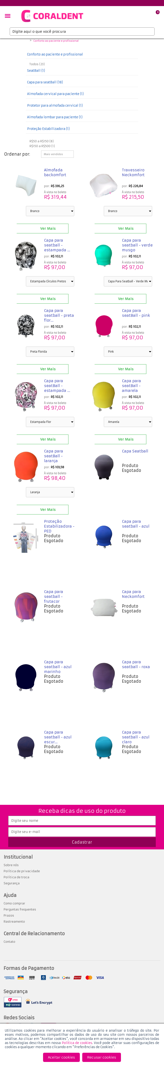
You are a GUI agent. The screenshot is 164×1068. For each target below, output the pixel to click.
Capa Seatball (135, 451)
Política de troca (16, 877)
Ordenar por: (17, 154)
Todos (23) (37, 64)
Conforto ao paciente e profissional (56, 41)
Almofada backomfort (55, 172)
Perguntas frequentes (20, 909)
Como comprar (14, 903)
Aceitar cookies (61, 1057)
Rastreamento (14, 921)
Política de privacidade (22, 871)
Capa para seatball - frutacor (53, 596)
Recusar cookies (101, 1057)
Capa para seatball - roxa (136, 664)
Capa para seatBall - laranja (53, 456)
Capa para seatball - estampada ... (57, 245)
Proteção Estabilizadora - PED (59, 526)
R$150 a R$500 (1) (42, 146)
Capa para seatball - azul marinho (58, 667)
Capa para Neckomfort (133, 594)
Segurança (12, 883)
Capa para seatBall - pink (136, 313)
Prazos (9, 915)
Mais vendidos (53, 154)
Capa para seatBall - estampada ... (57, 386)
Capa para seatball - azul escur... (58, 737)
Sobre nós (11, 865)
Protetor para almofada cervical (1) (55, 105)
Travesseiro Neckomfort (133, 172)
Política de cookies (77, 1043)
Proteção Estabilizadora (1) (48, 129)
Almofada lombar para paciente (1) (54, 117)
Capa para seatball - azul (135, 524)
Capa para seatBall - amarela (131, 386)
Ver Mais (48, 228)
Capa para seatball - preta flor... (59, 315)
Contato (9, 941)
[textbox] (82, 31)
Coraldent (25, 41)
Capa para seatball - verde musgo (137, 245)
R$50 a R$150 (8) (42, 141)
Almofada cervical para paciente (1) (55, 94)
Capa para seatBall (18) (45, 82)
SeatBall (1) (36, 71)
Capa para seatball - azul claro (135, 737)
